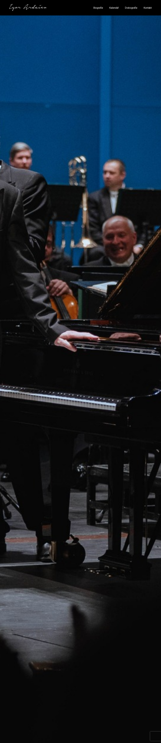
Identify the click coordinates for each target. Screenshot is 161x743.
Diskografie (131, 7)
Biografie (98, 7)
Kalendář (114, 7)
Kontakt (148, 7)
